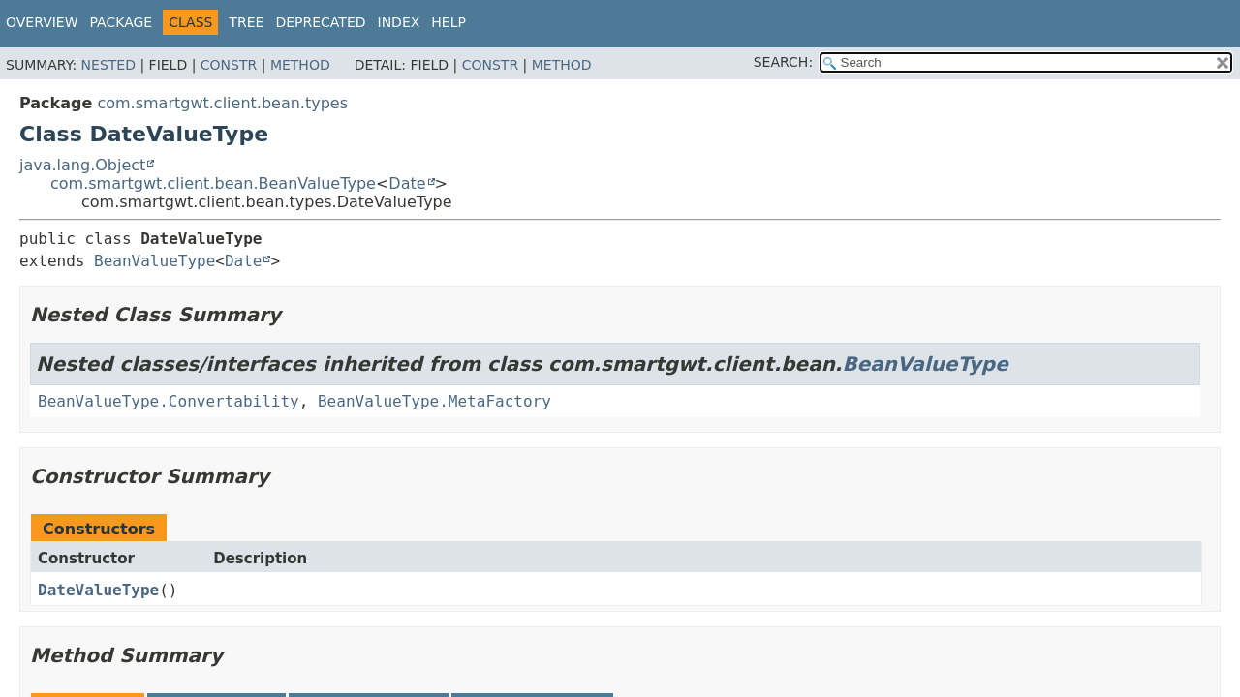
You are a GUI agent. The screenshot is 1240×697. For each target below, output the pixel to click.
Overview (42, 22)
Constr (229, 65)
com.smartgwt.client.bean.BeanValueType (213, 183)
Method (300, 65)
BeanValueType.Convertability (168, 401)
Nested (108, 65)
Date (406, 183)
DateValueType (98, 590)
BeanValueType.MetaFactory (434, 401)
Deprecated (320, 22)
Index (399, 22)
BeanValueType (154, 261)
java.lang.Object (82, 165)
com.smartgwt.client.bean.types (222, 103)
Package (121, 22)
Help (448, 22)
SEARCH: (783, 62)
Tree (246, 22)
